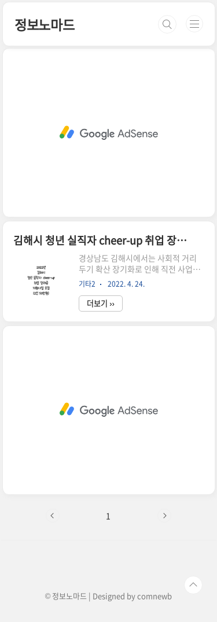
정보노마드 (44, 24)
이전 (53, 516)
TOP (193, 585)
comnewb (154, 595)
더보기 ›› (101, 303)
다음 (164, 516)
